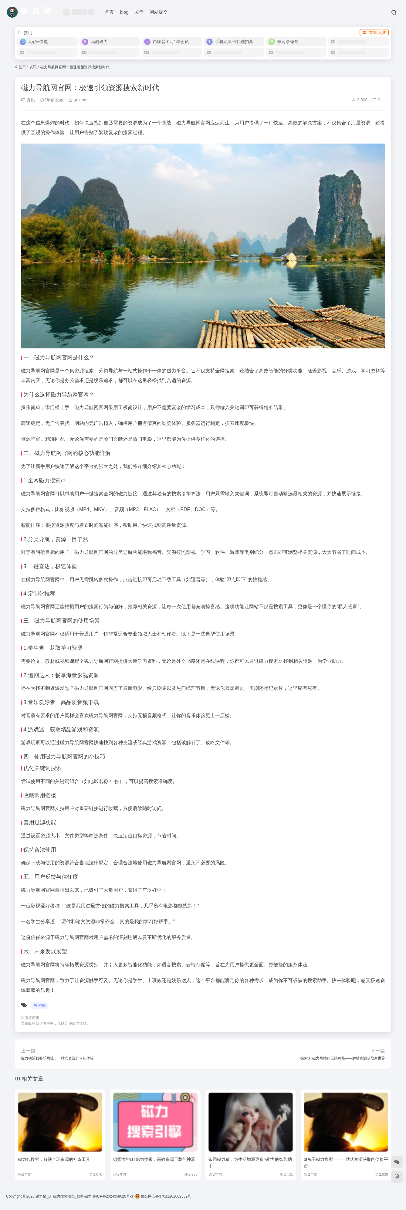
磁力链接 (127, 493)
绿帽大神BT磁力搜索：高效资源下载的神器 (154, 1159)
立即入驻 (374, 32)
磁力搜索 (50, 480)
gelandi (77, 99)
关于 (139, 12)
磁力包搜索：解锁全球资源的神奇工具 (54, 1159)
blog (124, 12)
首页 (109, 12)
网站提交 (159, 12)
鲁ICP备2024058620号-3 (113, 1196)
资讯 (33, 67)
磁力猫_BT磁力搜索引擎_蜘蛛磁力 (64, 1196)
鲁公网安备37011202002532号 (163, 1196)
